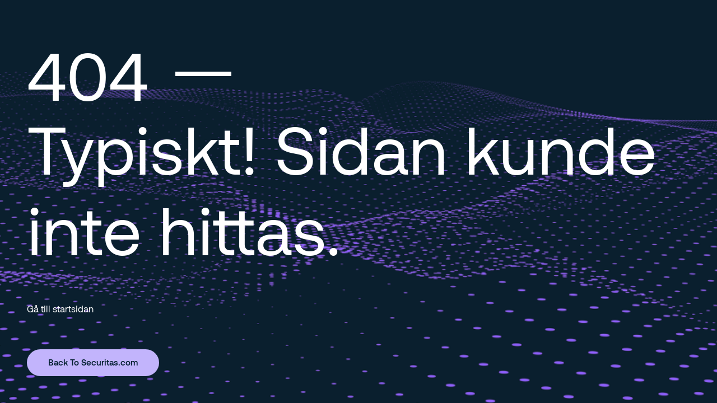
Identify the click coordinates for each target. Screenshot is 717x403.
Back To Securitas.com (93, 362)
